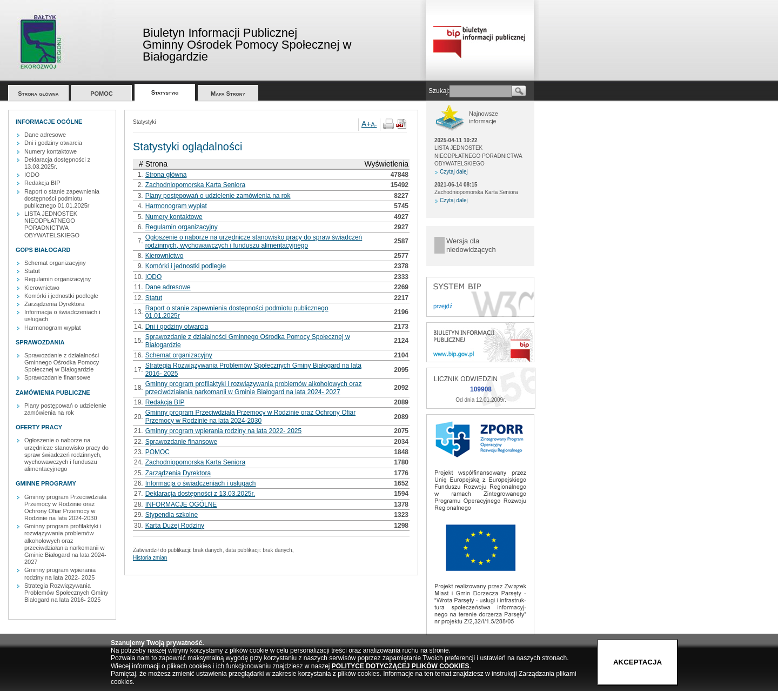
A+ (366, 123)
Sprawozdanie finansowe (57, 377)
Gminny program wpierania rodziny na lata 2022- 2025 (60, 573)
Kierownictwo (41, 287)
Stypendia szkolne (171, 515)
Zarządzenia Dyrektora (54, 304)
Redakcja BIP (42, 183)
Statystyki (165, 92)
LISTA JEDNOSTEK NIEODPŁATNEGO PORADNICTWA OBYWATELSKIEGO (51, 224)
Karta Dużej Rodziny (174, 525)
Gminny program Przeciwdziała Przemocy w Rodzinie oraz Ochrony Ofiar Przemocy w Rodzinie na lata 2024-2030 (65, 508)
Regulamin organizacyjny (57, 279)
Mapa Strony (228, 93)
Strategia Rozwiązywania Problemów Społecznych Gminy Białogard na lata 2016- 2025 (66, 592)
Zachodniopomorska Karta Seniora (195, 185)
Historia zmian (150, 558)
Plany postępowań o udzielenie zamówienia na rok (65, 409)
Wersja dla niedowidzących (471, 245)
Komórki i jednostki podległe (61, 296)
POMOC (101, 93)
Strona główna (38, 93)
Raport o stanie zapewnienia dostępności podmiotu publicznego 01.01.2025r (61, 198)
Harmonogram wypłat (52, 327)
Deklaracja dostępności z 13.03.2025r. (57, 163)
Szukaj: (439, 91)
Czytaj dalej (454, 172)
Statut (32, 271)
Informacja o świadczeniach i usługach (200, 483)
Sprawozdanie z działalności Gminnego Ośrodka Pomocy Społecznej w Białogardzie (61, 362)
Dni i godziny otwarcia (53, 142)
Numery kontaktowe (50, 151)
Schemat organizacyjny (55, 263)
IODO (31, 174)
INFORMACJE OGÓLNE (181, 504)
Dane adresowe (45, 134)
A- (374, 124)
